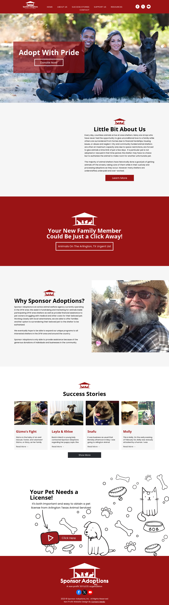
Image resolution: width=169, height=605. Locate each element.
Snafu (91, 431)
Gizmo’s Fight (26, 431)
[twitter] (143, 7)
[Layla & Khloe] (66, 413)
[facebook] (137, 7)
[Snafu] (102, 413)
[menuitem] (50, 6)
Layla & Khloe (62, 431)
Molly (127, 431)
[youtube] (149, 7)
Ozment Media (98, 601)
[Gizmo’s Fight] (31, 413)
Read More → (22, 446)
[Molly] (138, 413)
